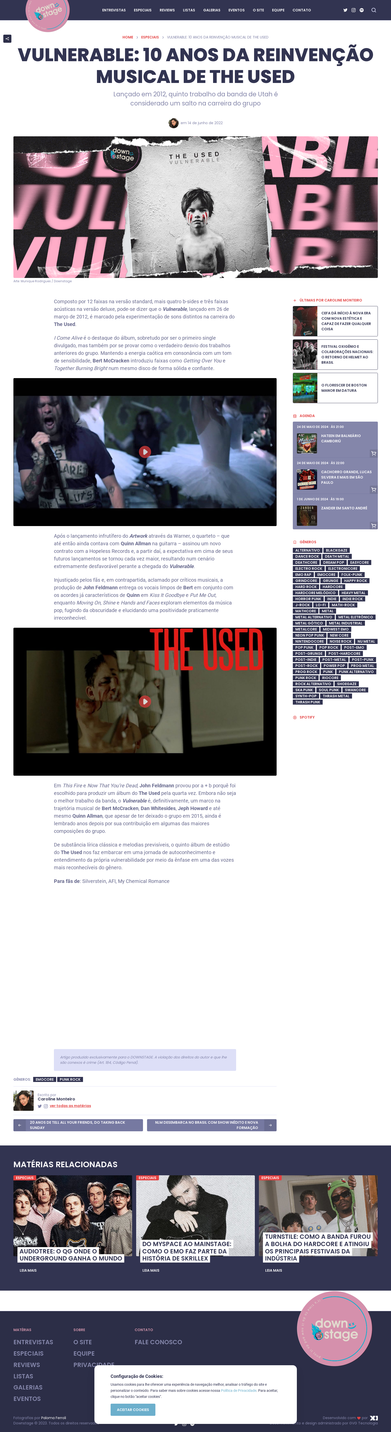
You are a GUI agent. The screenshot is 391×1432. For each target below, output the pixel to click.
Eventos (27, 1399)
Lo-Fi (321, 604)
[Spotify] (362, 10)
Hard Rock (306, 586)
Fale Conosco (158, 1342)
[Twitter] (345, 10)
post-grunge (308, 653)
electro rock (308, 568)
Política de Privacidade (238, 1390)
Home (127, 37)
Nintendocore (309, 641)
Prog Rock (306, 671)
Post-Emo (354, 647)
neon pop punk (309, 635)
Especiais (150, 37)
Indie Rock (352, 598)
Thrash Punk (307, 702)
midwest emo (336, 629)
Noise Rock (341, 641)
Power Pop (334, 665)
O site (82, 1342)
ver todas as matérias (70, 1105)
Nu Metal (366, 641)
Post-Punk (363, 659)
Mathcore (305, 611)
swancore (355, 689)
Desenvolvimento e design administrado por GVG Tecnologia (324, 1423)
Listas (23, 1376)
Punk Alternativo (356, 671)
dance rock (307, 556)
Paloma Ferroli (53, 1417)
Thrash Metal (336, 696)
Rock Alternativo (313, 683)
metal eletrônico (355, 617)
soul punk (329, 689)
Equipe (84, 1353)
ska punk (304, 689)
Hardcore (333, 586)
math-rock (343, 604)
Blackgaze (336, 550)
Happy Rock (355, 580)
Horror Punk (308, 598)
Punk (328, 671)
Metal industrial (345, 623)
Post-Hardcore (344, 653)
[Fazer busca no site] (374, 10)
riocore (330, 677)
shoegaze (346, 683)
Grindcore (306, 580)
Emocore (45, 1079)
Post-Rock (306, 665)
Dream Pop (333, 562)
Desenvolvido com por (350, 1417)
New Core (339, 635)
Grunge (330, 580)
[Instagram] (354, 10)
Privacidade (93, 1365)
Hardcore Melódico (315, 592)
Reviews (26, 1365)
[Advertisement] (335, 858)
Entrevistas (33, 1342)
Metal (328, 611)
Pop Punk (304, 647)
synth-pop (306, 696)
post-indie (305, 659)
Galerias (28, 1387)
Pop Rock (328, 647)
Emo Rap (303, 574)
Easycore (359, 562)
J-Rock (302, 604)
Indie (331, 598)
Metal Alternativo (313, 617)
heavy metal (353, 592)
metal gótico (309, 623)
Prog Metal (362, 665)
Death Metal (337, 556)
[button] (28, 1270)
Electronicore (342, 568)
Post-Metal (334, 659)
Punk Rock (70, 1079)
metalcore (306, 629)
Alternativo (307, 550)
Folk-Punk (351, 574)
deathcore (306, 562)
